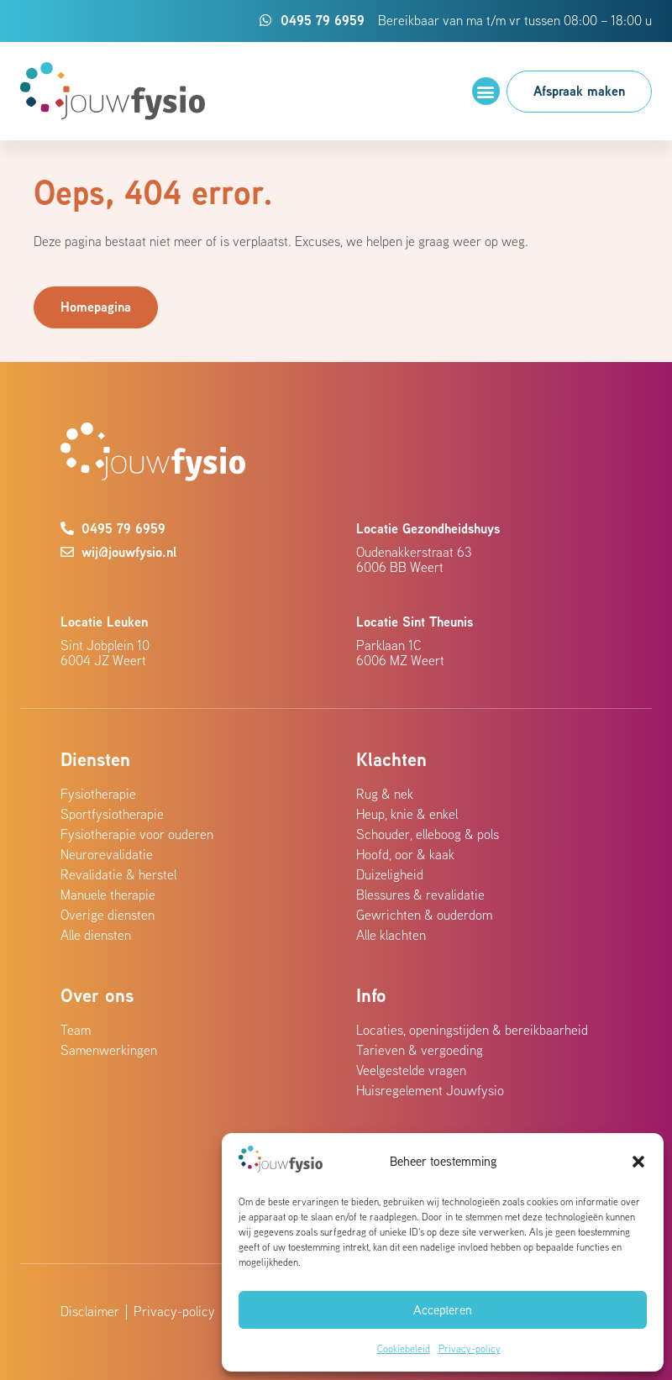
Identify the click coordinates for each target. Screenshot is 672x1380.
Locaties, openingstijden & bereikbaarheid (472, 1029)
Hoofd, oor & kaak (405, 854)
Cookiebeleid (403, 1348)
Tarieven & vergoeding (419, 1050)
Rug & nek (384, 793)
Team (75, 1029)
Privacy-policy (469, 1348)
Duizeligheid (389, 874)
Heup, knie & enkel (407, 813)
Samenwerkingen (108, 1050)
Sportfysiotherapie (112, 813)
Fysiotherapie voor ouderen (136, 834)
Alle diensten (95, 934)
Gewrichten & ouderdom (424, 914)
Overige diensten (107, 914)
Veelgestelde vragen (411, 1070)
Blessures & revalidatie (420, 894)
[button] (638, 1161)
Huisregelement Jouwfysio (430, 1090)
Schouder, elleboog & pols (427, 834)
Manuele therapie (107, 894)
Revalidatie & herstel (118, 874)
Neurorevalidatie (106, 854)
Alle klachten (391, 934)
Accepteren (442, 1310)
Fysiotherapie (98, 793)
